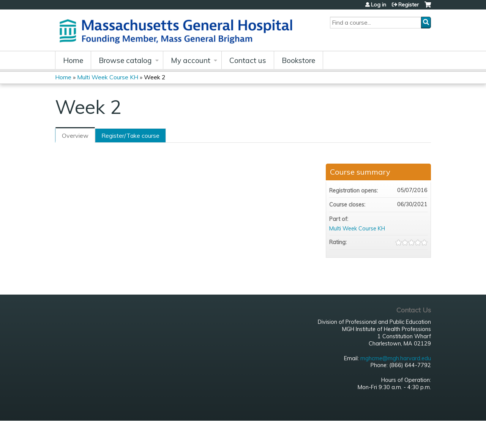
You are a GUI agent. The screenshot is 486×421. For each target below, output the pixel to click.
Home (73, 60)
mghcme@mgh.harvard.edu (395, 358)
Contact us (247, 60)
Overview (75, 135)
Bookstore (298, 60)
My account (190, 60)
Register (408, 4)
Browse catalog (125, 60)
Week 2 (155, 77)
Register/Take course (130, 135)
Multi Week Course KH (107, 77)
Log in (378, 4)
